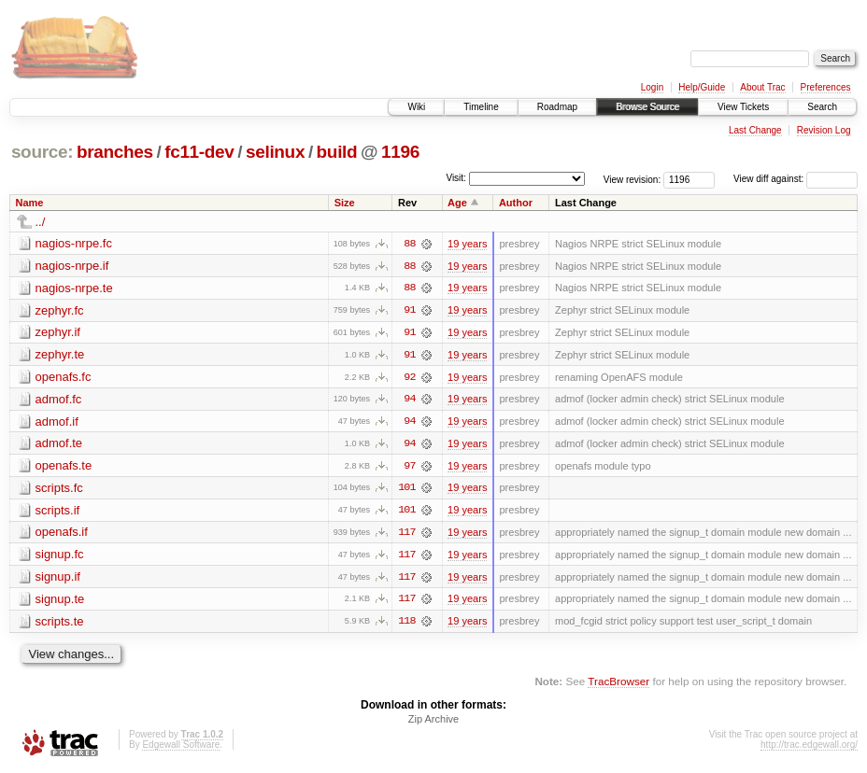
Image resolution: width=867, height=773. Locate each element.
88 (409, 243)
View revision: (632, 179)
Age (457, 202)
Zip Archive (433, 722)
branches (115, 152)
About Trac (762, 87)
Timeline (480, 107)
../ (41, 222)
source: (42, 152)
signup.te (60, 602)
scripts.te (60, 624)
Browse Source (647, 107)
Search (822, 107)
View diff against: (795, 179)
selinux (275, 152)
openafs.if (62, 534)
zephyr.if (58, 333)
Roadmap (557, 107)
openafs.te (64, 467)
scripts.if (58, 512)
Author (516, 202)
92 (409, 378)
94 (409, 400)
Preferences (826, 87)
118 (406, 624)
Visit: (456, 178)
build (337, 152)
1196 (400, 152)
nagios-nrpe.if (72, 266)
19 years (467, 243)
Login (652, 87)
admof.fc (59, 400)
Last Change (755, 130)
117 (406, 534)
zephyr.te (60, 355)
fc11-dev (199, 152)
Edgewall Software (181, 748)
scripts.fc (59, 490)
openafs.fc (64, 378)
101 (406, 490)
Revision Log (824, 130)
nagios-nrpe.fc (74, 243)
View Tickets (743, 107)
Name (30, 202)
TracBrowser (618, 685)
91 (409, 310)
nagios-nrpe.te (74, 288)
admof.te (59, 445)
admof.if (57, 422)
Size (344, 202)
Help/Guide (701, 87)
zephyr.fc (60, 310)
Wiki (416, 107)
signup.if (58, 579)
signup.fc (60, 557)
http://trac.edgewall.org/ (809, 748)
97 (409, 467)
